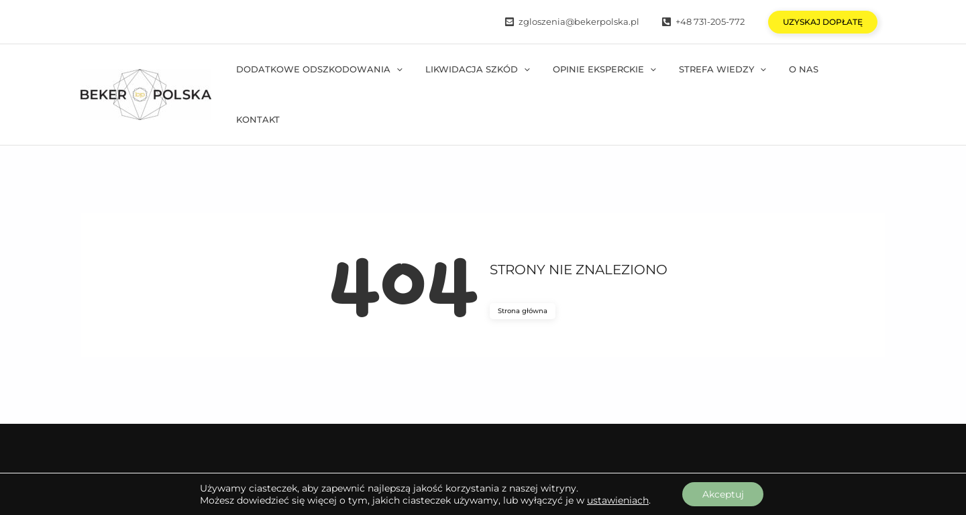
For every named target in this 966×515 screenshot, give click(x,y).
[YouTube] (277, 454)
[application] (416, 80)
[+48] (703, 22)
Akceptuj (723, 494)
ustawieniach (617, 500)
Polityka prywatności (836, 455)
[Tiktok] (346, 454)
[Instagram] (198, 454)
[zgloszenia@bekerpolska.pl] (571, 22)
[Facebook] (116, 454)
